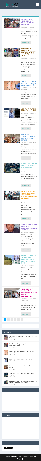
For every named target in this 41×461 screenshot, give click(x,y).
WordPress (33, 456)
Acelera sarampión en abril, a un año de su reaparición (29, 83)
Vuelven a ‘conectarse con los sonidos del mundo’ (28, 137)
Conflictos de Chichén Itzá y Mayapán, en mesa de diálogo (28, 21)
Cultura (30, 298)
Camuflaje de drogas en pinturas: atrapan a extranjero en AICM (28, 52)
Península (31, 201)
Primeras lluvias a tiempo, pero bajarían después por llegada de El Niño (28, 259)
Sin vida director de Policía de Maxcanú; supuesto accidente (29, 227)
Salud (34, 87)
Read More (26, 42)
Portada (23, 29)
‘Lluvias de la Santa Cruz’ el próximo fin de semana (29, 165)
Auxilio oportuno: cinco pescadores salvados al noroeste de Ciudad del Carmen (29, 194)
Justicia (30, 58)
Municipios (31, 27)
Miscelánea (31, 170)
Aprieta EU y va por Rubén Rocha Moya (28, 110)
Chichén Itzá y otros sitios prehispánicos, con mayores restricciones (29, 292)
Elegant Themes (16, 456)
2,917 (19, 321)
